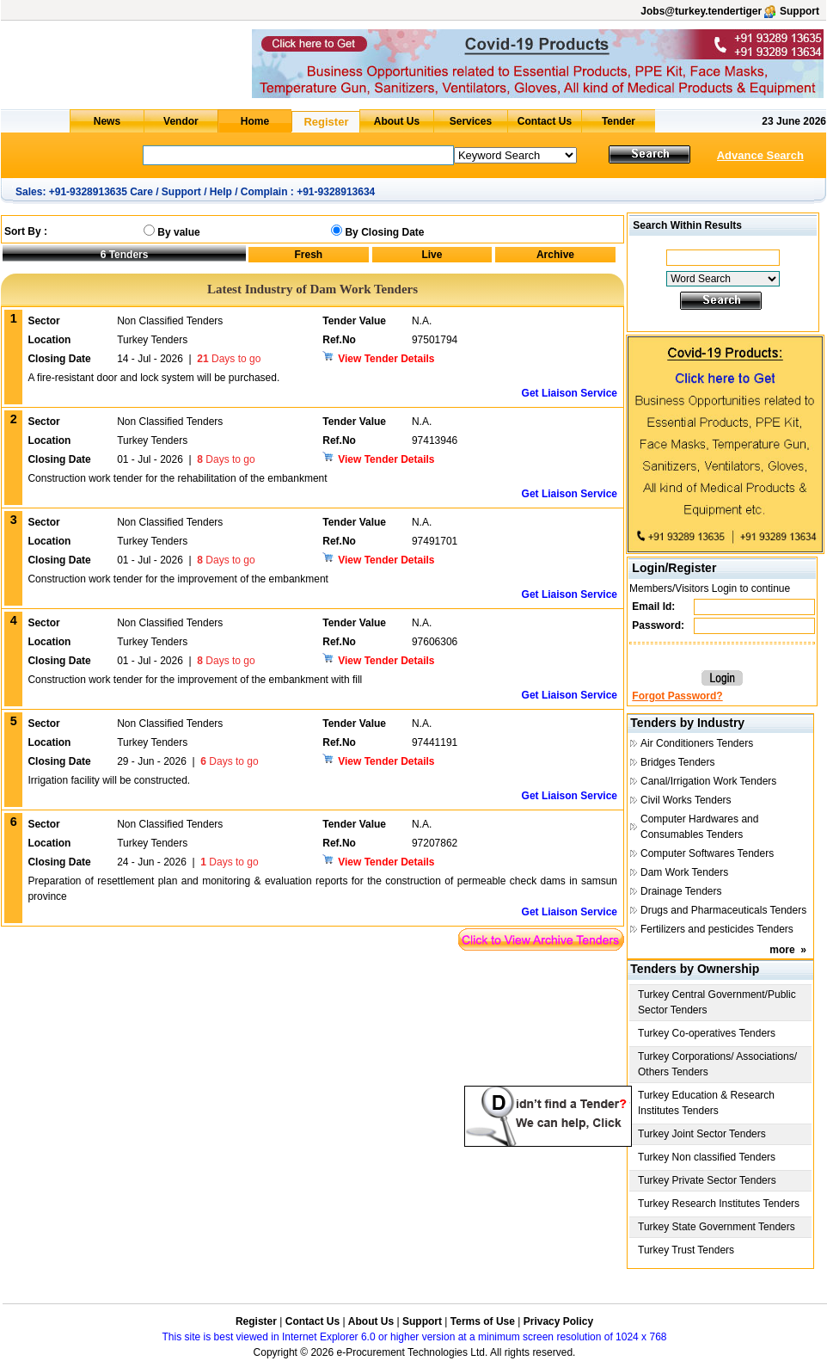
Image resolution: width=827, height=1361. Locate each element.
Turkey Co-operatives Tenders (706, 1033)
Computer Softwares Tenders (707, 853)
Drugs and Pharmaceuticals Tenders (723, 910)
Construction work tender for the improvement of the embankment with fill (195, 680)
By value (178, 232)
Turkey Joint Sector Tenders (702, 1134)
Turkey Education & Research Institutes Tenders (706, 1103)
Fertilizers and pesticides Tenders (716, 929)
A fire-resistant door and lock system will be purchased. (153, 378)
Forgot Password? (677, 696)
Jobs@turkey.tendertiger (701, 11)
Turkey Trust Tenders (686, 1250)
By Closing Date (384, 232)
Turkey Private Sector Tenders (707, 1180)
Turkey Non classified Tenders (706, 1157)
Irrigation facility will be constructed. (109, 780)
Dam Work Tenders (684, 872)
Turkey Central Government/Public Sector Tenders (717, 1002)
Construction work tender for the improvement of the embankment (178, 579)
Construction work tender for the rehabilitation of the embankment (177, 478)
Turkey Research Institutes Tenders (718, 1204)
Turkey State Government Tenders (716, 1227)
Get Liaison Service (569, 393)
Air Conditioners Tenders (696, 743)
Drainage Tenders (681, 891)
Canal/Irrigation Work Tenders (708, 781)
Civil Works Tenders (686, 800)
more (781, 950)
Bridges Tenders (677, 762)
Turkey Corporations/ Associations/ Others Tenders (717, 1064)
